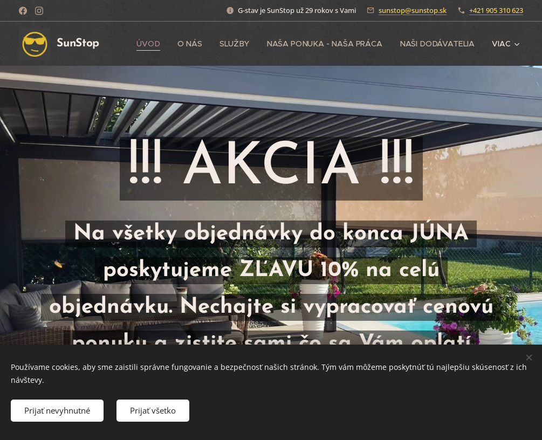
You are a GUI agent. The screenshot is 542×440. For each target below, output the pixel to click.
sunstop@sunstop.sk (413, 10)
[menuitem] (152, 43)
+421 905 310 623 (496, 10)
